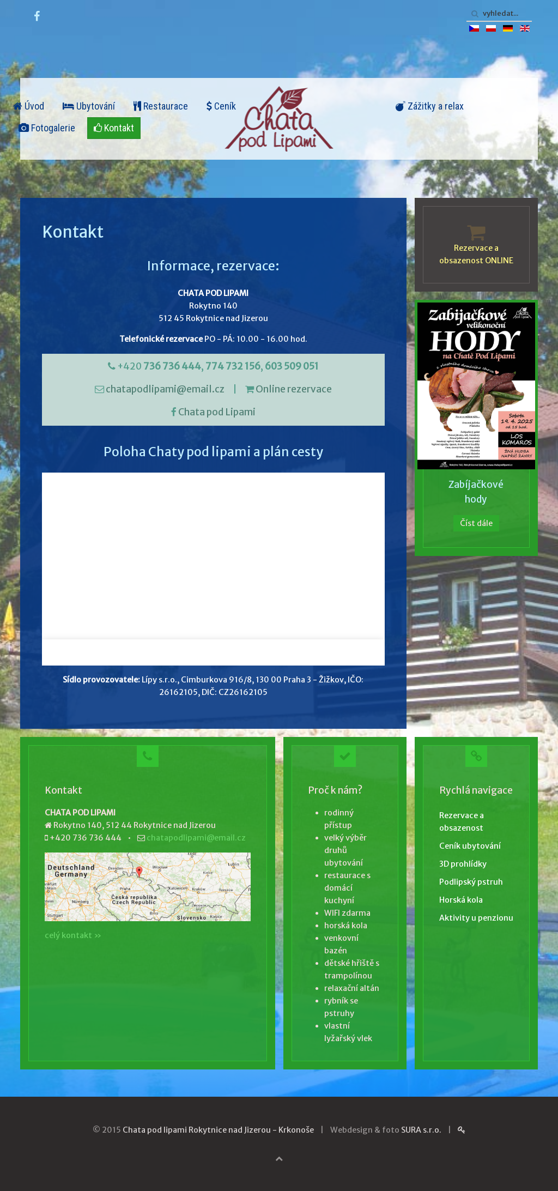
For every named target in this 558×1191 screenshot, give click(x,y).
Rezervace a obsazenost (461, 822)
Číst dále (476, 523)
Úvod (28, 106)
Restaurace (161, 106)
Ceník (221, 106)
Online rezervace (294, 389)
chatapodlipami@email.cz (165, 389)
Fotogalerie (47, 128)
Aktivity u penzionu (476, 918)
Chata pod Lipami (217, 412)
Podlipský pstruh (471, 882)
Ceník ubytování (470, 846)
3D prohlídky (463, 864)
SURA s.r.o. (421, 1130)
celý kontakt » (73, 935)
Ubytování (89, 106)
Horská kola (461, 900)
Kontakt (114, 128)
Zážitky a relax (430, 106)
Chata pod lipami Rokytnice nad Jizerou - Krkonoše (218, 1130)
